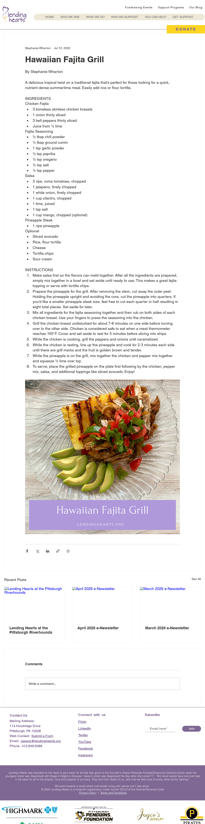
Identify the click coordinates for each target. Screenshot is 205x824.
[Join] (191, 729)
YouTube (84, 742)
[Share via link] (58, 551)
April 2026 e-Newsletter (98, 628)
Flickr (82, 722)
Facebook (85, 748)
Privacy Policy (87, 792)
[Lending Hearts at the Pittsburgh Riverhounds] (34, 604)
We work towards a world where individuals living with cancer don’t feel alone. (102, 786)
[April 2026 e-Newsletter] (102, 604)
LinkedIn (84, 728)
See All (196, 579)
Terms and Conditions (113, 792)
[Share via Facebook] (27, 551)
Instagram (85, 755)
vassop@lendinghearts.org (40, 741)
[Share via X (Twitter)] (37, 551)
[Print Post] (68, 551)
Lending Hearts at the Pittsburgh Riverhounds (30, 630)
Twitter (83, 735)
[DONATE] (186, 29)
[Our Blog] (196, 7)
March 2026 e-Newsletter (167, 628)
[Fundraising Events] (139, 7)
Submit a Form (42, 736)
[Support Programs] (171, 7)
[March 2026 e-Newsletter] (170, 604)
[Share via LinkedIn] (48, 551)
